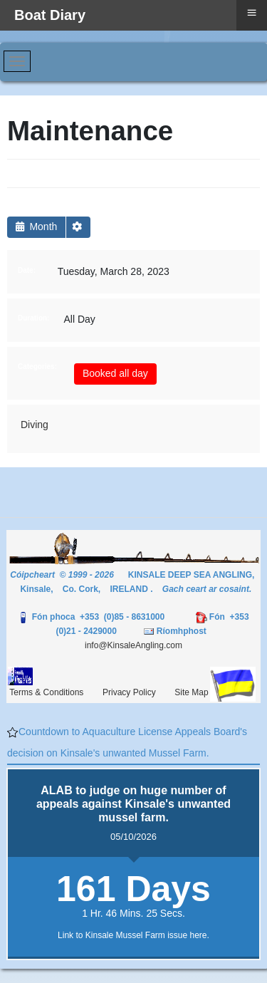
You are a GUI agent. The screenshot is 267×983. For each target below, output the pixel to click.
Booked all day (115, 373)
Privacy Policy (129, 692)
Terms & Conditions (46, 692)
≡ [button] (251, 12)
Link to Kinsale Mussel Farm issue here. (133, 935)
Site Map (191, 692)
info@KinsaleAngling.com (133, 645)
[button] (78, 227)
